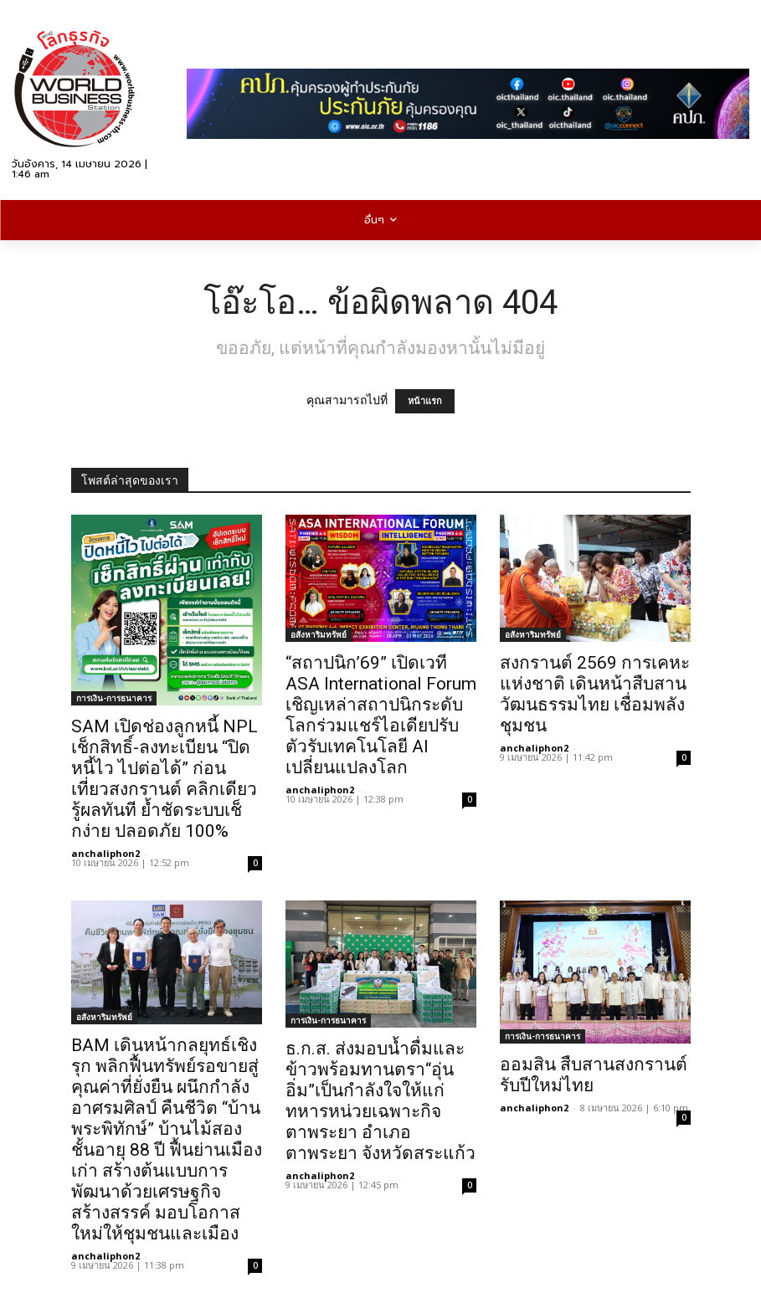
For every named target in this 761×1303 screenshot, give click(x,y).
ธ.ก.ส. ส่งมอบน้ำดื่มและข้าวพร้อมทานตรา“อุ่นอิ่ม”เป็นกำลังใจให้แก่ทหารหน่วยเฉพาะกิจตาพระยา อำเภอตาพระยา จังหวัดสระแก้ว (380, 1101)
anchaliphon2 (105, 853)
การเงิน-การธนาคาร (114, 698)
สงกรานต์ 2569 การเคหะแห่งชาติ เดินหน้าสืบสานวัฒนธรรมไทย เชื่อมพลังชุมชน (595, 694)
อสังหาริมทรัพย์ (319, 634)
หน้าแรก (425, 401)
